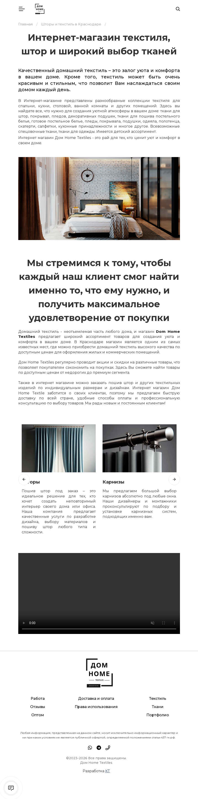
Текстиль (157, 698)
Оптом (37, 715)
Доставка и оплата (96, 698)
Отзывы (37, 707)
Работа (38, 698)
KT (107, 771)
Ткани (158, 707)
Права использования (96, 707)
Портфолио (157, 715)
